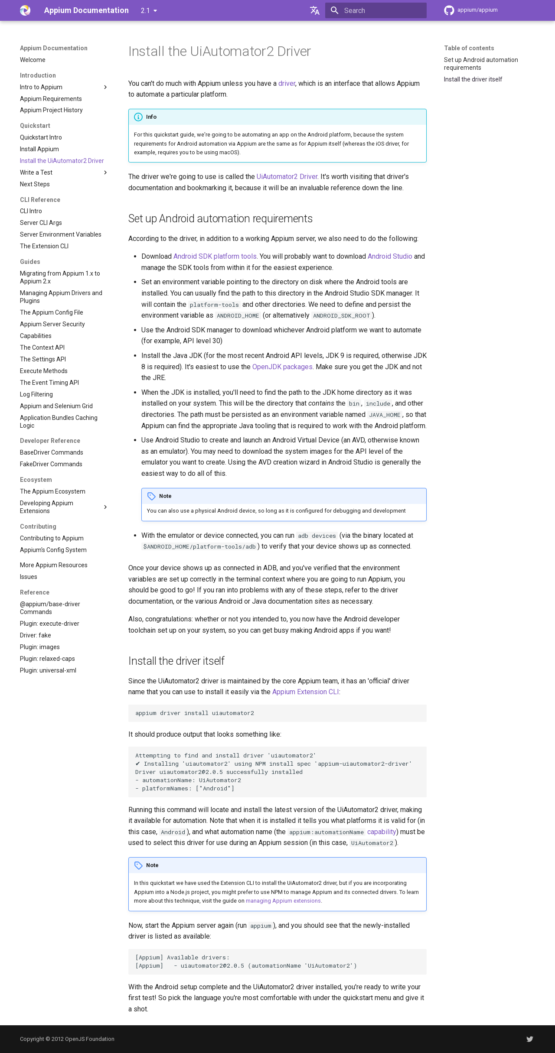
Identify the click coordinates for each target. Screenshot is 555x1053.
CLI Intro (31, 211)
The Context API (42, 347)
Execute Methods (44, 370)
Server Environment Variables (60, 234)
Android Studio (390, 256)
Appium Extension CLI (305, 692)
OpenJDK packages (282, 367)
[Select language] (314, 10)
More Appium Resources (54, 565)
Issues (28, 576)
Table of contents (469, 48)
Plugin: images (40, 647)
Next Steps (35, 184)
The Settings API (43, 359)
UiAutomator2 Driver (287, 176)
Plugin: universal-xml (48, 670)
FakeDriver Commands (51, 464)
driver (286, 83)
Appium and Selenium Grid (56, 406)
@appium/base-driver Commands (50, 608)
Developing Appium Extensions (64, 507)
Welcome (33, 59)
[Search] (376, 10)
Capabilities (36, 335)
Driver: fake (35, 635)
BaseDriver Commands (51, 452)
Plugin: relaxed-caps (47, 658)
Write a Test (64, 172)
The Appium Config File (51, 312)
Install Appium (39, 149)
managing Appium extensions (283, 900)
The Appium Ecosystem (52, 491)
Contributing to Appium (52, 538)
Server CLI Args (41, 222)
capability (381, 832)
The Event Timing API (49, 382)
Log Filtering (36, 394)
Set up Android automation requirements (481, 63)
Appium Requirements (51, 98)
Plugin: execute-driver (49, 623)
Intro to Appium (64, 87)
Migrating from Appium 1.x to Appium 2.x (60, 277)
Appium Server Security (52, 324)
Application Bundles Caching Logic (59, 421)
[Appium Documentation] (25, 10)
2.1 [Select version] (145, 10)
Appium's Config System (53, 549)
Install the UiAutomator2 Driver (62, 160)
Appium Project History (51, 110)
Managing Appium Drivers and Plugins (61, 296)
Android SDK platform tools (215, 256)
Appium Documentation (54, 48)
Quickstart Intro (41, 137)
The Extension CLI (44, 246)
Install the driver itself (473, 79)
